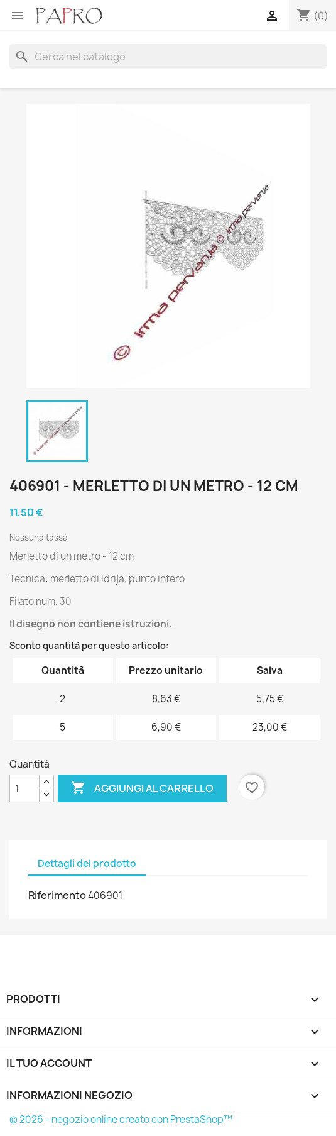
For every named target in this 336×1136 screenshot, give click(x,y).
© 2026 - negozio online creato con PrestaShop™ (120, 1119)
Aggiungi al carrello (142, 788)
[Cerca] (168, 56)
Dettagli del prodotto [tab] (87, 863)
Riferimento (57, 895)
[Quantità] (24, 788)
